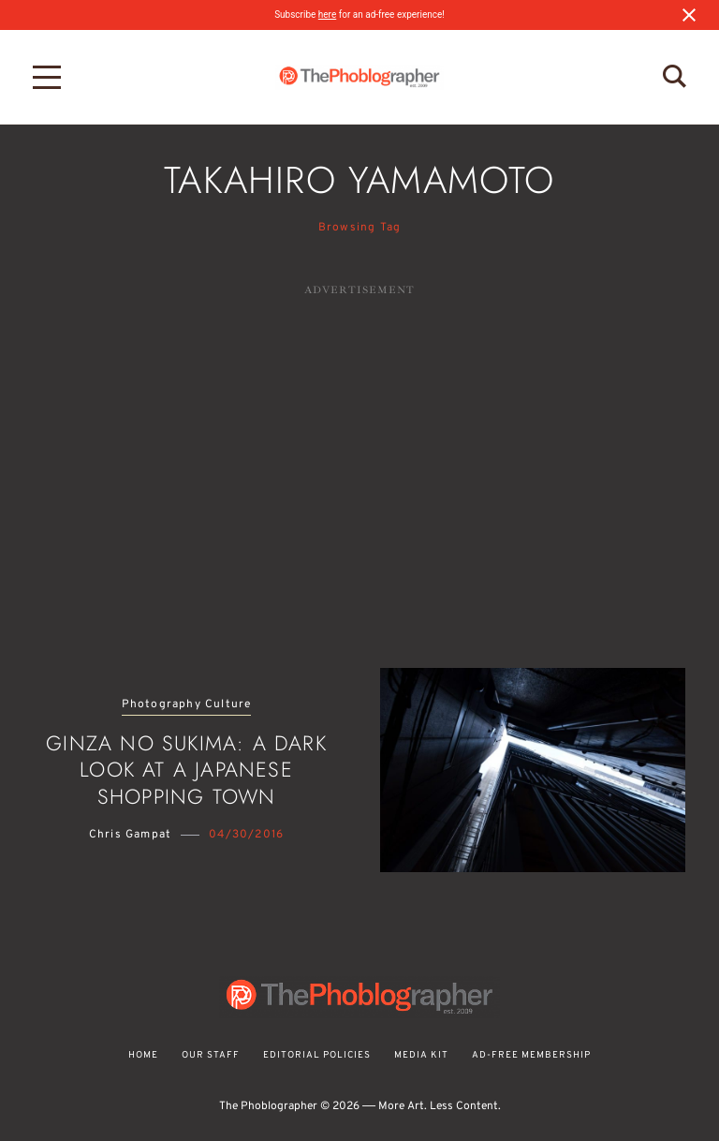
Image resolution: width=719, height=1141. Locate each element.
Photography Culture (187, 705)
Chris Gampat (130, 834)
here (327, 14)
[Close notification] (689, 15)
